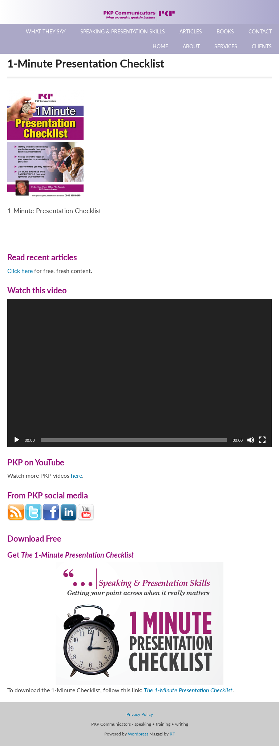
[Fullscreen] (262, 440)
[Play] (16, 440)
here (76, 475)
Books (225, 31)
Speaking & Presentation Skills (122, 31)
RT (172, 734)
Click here (20, 270)
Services (225, 46)
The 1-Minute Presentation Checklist (188, 689)
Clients (262, 46)
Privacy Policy (139, 714)
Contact (260, 31)
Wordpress (138, 734)
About (191, 46)
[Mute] (250, 440)
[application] (139, 373)
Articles (190, 31)
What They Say (46, 31)
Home (160, 46)
